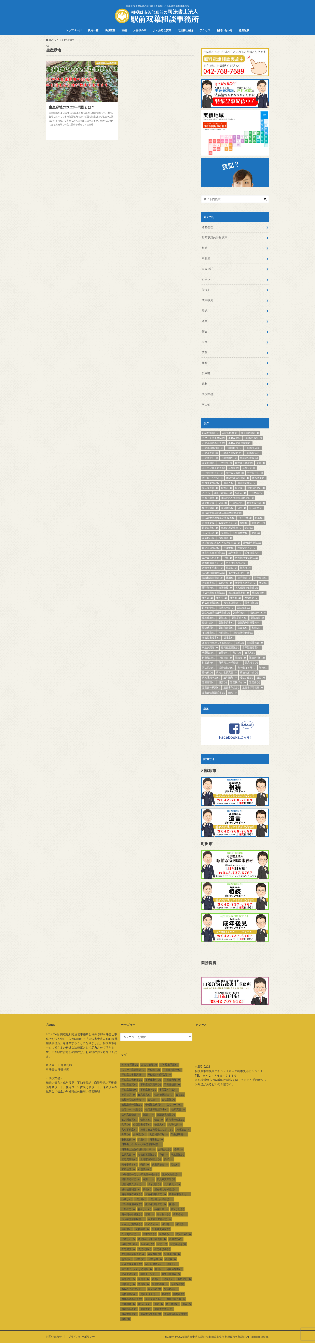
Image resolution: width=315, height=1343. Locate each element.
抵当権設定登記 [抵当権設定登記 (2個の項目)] (212, 577)
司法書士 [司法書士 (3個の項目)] (255, 507)
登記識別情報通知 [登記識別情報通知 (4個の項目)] (248, 622)
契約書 (206, 373)
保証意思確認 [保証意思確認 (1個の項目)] (246, 482)
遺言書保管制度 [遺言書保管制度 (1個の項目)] (252, 687)
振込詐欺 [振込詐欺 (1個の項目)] (225, 582)
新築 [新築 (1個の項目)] (263, 582)
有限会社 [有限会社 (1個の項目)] (225, 587)
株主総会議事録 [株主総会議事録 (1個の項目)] (238, 592)
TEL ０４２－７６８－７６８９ (216, 1075)
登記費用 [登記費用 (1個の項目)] (208, 627)
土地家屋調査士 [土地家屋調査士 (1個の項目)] (231, 527)
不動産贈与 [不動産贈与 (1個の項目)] (229, 457)
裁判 (204, 383)
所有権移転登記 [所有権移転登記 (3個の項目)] (236, 562)
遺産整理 (207, 227)
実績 (124, 30)
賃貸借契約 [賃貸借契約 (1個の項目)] (226, 667)
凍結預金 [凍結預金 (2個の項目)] (208, 502)
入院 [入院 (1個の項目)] (206, 492)
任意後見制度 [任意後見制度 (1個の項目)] (244, 462)
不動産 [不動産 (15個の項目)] (234, 437)
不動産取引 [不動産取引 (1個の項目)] (234, 447)
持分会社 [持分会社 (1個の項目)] (260, 577)
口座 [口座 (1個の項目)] (241, 507)
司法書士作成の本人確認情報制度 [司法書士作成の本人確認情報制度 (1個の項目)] (222, 512)
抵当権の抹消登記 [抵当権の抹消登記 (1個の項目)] (213, 572)
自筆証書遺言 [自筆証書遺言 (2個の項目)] (251, 647)
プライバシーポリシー (81, 1336)
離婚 (204, 362)
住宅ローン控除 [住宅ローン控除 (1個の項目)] (212, 477)
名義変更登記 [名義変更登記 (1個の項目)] (228, 522)
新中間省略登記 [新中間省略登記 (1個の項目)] (245, 582)
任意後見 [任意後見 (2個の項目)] (225, 462)
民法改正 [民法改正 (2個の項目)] (243, 607)
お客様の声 (139, 30)
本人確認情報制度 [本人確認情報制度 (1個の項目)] (246, 587)
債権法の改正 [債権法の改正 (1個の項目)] (256, 487)
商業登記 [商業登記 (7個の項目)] (258, 522)
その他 (206, 404)
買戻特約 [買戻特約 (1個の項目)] (208, 667)
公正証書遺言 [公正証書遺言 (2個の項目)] (223, 492)
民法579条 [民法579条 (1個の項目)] (226, 607)
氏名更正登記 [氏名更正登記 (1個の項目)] (232, 602)
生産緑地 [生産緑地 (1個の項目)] (208, 617)
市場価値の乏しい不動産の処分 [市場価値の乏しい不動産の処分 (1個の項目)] (221, 542)
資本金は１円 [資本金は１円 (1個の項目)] (246, 667)
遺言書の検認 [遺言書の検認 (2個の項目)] (211, 687)
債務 (204, 352)
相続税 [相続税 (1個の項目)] (224, 632)
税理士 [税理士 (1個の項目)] (228, 637)
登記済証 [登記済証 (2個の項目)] (257, 617)
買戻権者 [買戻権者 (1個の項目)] (251, 662)
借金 (204, 342)
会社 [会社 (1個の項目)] (261, 462)
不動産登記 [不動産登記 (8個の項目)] (210, 457)
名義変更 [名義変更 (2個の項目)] (208, 522)
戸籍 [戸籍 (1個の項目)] (227, 557)
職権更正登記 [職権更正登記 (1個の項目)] (230, 647)
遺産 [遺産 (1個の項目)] (261, 677)
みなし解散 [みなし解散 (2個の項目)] (229, 432)
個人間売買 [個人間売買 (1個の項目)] (210, 487)
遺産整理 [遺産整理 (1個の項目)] (208, 682)
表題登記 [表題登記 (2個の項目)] (208, 652)
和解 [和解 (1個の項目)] (244, 522)
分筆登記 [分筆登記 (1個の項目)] (236, 502)
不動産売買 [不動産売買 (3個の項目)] (210, 452)
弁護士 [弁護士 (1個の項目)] (228, 547)
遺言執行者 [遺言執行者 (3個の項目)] (238, 682)
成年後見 (207, 300)
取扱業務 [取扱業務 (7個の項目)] (227, 507)
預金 (204, 331)
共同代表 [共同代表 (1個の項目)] (255, 492)
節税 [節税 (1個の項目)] (240, 642)
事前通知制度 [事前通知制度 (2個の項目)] (249, 457)
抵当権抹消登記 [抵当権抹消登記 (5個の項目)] (238, 572)
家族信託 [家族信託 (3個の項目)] (208, 537)
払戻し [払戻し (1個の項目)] (231, 567)
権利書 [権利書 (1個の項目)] (207, 597)
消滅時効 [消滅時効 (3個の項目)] (239, 612)
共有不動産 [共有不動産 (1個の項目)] (210, 497)
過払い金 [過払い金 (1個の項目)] (246, 677)
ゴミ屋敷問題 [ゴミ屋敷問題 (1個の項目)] (250, 432)
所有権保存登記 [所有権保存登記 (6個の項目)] (212, 562)
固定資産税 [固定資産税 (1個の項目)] (210, 527)
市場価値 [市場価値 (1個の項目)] (225, 537)
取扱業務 (110, 30)
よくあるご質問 (162, 30)
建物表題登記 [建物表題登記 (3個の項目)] (211, 547)
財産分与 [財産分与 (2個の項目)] (208, 662)
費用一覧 (93, 30)
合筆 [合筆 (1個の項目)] (259, 517)
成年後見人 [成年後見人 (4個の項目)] (252, 552)
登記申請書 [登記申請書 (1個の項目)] (226, 622)
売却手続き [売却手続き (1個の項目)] (210, 532)
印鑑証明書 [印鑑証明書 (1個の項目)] (210, 507)
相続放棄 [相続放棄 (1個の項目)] (208, 632)
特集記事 (244, 30)
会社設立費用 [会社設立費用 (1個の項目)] (235, 472)
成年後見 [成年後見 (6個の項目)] (235, 552)
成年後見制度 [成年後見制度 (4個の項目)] (211, 557)
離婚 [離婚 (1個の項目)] (232, 692)
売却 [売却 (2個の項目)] (249, 527)
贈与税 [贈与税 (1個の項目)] (207, 672)
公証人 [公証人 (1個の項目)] (240, 492)
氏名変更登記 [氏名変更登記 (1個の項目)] (211, 602)
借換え (206, 289)
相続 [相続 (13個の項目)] (256, 627)
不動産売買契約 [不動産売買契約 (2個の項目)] (231, 452)
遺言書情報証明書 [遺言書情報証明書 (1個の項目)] (213, 692)
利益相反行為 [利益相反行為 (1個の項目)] (256, 502)
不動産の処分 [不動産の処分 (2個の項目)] (253, 437)
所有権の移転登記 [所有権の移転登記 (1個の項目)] (246, 557)
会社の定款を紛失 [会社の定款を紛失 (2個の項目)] (213, 467)
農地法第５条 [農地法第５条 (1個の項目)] (211, 677)
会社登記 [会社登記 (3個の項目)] (249, 467)
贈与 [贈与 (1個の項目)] (263, 667)
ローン (206, 279)
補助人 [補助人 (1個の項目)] (249, 652)
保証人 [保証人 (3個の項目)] (228, 482)
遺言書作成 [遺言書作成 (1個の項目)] (231, 687)
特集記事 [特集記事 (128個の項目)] (258, 612)
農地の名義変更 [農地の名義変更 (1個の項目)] (226, 672)
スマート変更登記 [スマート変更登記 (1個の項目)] (213, 437)
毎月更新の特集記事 (214, 237)
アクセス (205, 30)
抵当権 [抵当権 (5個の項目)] (245, 567)
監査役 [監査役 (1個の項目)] (242, 627)
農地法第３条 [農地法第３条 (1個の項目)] (249, 672)
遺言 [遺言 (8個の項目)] (223, 682)
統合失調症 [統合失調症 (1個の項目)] (210, 647)
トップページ (74, 30)
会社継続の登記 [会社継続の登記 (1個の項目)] (212, 472)
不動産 (206, 258)
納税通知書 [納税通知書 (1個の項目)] (255, 642)
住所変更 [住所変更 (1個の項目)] (258, 477)
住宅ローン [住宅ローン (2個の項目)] (255, 472)
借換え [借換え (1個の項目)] (226, 487)
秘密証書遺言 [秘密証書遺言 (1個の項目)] (211, 637)
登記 (204, 310)
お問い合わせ (224, 30)
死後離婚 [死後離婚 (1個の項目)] (251, 597)
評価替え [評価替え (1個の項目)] (225, 657)
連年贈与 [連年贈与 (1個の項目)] (230, 677)
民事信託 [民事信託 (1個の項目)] (251, 602)
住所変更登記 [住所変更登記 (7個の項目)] (211, 482)
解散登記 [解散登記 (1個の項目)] (208, 657)
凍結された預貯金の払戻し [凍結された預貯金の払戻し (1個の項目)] (237, 497)
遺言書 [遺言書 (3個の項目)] (254, 682)
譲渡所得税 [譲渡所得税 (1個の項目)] (257, 657)
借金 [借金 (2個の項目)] (239, 487)
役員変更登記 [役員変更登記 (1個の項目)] (246, 547)
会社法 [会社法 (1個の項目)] (233, 467)
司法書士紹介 (185, 30)
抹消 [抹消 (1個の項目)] (230, 577)
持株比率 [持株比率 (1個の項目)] (208, 582)
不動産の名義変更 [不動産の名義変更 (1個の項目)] (213, 442)
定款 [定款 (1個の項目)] (256, 532)
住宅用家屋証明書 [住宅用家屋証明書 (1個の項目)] (237, 477)
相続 (204, 248)
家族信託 (207, 268)
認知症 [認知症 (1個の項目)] (240, 657)
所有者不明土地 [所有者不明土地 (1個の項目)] (212, 567)
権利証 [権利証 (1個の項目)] (221, 597)
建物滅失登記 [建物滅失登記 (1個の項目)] (252, 542)
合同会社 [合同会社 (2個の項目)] (245, 517)
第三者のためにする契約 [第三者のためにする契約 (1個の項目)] (217, 642)
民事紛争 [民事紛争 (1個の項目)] (208, 607)
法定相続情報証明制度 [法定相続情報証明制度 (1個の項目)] (216, 612)
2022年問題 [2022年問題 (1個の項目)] (210, 432)
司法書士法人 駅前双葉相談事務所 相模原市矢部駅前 (215, 1336)
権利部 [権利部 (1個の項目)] (235, 597)
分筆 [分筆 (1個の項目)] (223, 502)
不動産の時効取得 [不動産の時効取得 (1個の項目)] (239, 442)
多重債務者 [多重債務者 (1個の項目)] (240, 532)
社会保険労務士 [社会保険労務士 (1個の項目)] (243, 632)
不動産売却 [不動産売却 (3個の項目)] (252, 447)
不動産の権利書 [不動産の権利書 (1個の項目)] (212, 447)
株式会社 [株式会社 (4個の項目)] (258, 592)
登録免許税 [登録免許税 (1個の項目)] (226, 627)
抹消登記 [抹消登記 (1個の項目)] (244, 577)
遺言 (204, 321)
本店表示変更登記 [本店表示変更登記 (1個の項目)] (213, 592)
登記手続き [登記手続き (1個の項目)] (239, 617)
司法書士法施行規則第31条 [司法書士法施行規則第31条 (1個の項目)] (218, 517)
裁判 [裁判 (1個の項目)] (237, 652)
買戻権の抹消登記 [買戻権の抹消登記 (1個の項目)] (230, 662)
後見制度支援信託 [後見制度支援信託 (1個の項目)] (213, 552)
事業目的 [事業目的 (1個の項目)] (208, 462)
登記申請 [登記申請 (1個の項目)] (208, 622)
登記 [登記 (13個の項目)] (223, 617)
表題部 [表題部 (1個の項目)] (224, 652)
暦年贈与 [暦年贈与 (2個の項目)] (208, 587)
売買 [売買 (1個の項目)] (225, 532)
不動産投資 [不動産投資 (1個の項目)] (252, 452)
